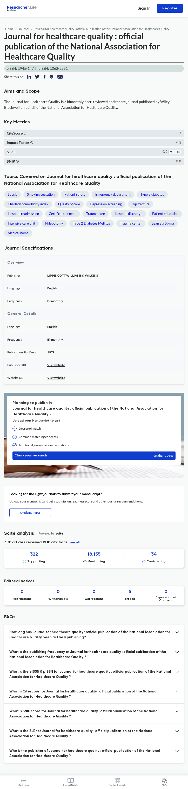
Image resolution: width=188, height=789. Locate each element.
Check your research (94, 456)
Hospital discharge (128, 214)
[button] (25, 133)
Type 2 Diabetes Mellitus (91, 223)
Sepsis (12, 194)
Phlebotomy (54, 223)
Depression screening (106, 204)
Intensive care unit (21, 223)
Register (169, 8)
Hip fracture (141, 204)
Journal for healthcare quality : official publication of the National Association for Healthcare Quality (101, 29)
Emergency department (113, 194)
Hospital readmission (23, 214)
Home (9, 29)
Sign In (144, 8)
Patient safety (74, 194)
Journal (24, 29)
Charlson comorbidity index (28, 204)
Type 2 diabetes (152, 194)
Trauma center (131, 223)
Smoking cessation (41, 194)
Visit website (56, 365)
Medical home (18, 233)
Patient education (165, 214)
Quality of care (69, 204)
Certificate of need (62, 214)
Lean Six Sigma (163, 223)
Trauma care (95, 214)
